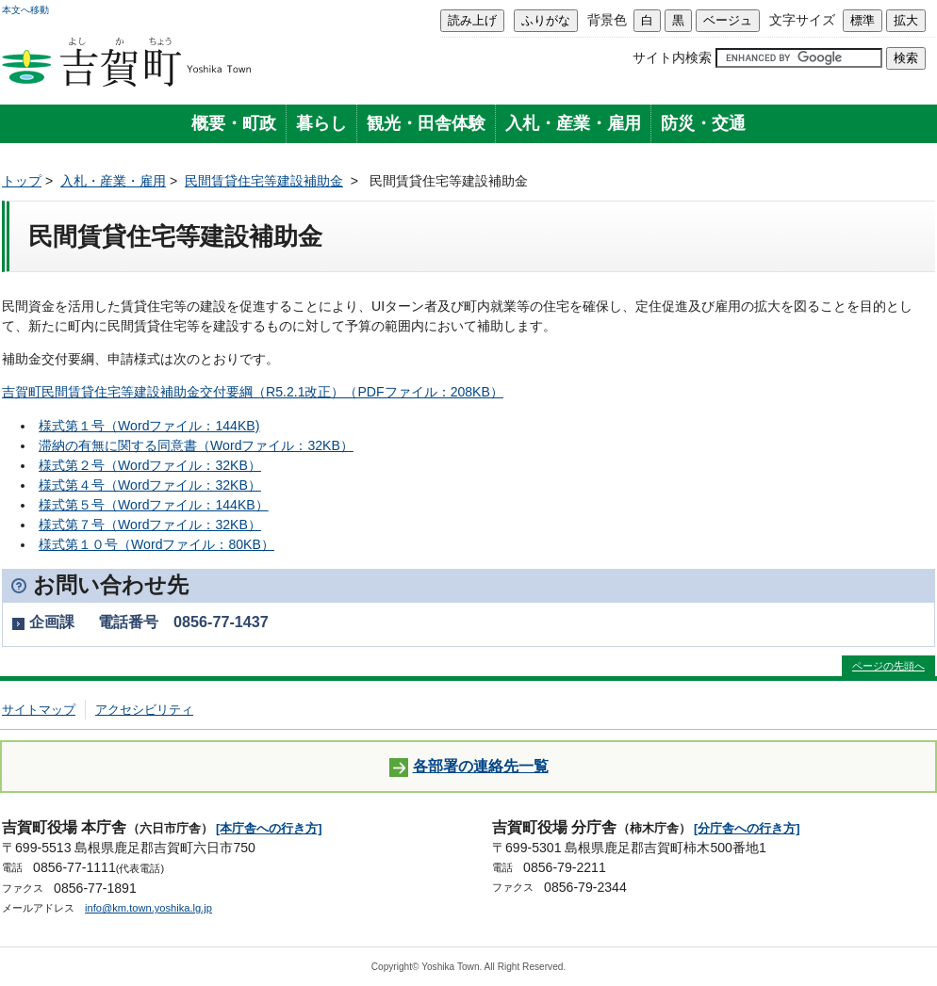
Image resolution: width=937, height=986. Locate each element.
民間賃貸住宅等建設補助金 (264, 180)
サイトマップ (38, 710)
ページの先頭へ (888, 665)
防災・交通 (703, 123)
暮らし (321, 123)
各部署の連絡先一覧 (469, 767)
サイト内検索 (672, 57)
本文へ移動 (25, 10)
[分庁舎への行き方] (747, 828)
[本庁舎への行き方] (269, 828)
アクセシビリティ (144, 710)
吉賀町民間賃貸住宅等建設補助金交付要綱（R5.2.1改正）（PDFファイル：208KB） (252, 391)
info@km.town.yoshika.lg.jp (148, 907)
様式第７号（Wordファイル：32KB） (150, 524)
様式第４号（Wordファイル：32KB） (150, 485)
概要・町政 (233, 123)
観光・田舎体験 (426, 123)
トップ (21, 180)
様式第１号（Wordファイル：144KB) (149, 425)
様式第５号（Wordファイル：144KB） (154, 504)
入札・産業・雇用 (573, 123)
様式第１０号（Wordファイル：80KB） (156, 544)
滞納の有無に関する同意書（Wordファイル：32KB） (196, 445)
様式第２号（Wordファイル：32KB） (150, 465)
